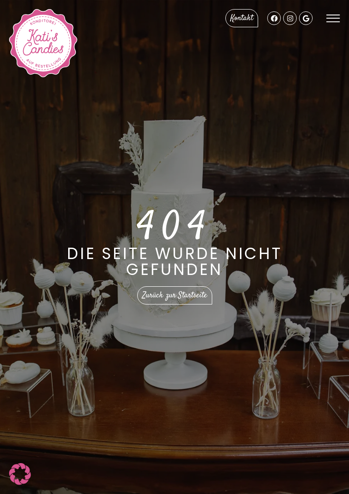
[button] (20, 474)
